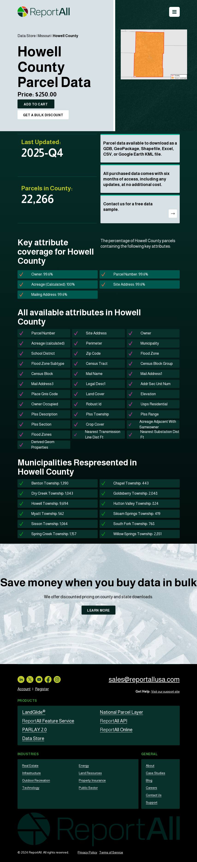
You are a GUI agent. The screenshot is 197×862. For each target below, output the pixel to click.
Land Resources (90, 773)
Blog (149, 780)
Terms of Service (111, 852)
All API (113, 720)
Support (151, 802)
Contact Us (154, 795)
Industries (28, 754)
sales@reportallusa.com (144, 679)
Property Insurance (92, 780)
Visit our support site (165, 691)
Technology (30, 787)
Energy (84, 765)
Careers (151, 787)
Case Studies (155, 773)
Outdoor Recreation (36, 780)
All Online (116, 729)
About (150, 765)
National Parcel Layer (121, 712)
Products (27, 700)
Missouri (44, 36)
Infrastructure (31, 773)
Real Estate (30, 765)
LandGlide (33, 712)
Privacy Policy (87, 852)
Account (24, 689)
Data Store (27, 36)
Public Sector (88, 787)
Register (42, 689)
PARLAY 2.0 (34, 729)
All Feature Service (48, 720)
